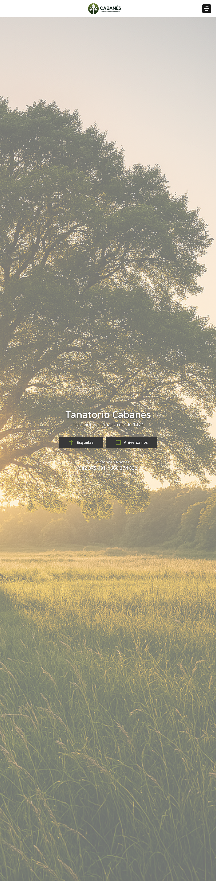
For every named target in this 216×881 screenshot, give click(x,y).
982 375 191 (92, 468)
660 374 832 (123, 468)
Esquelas (81, 442)
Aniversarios (131, 442)
